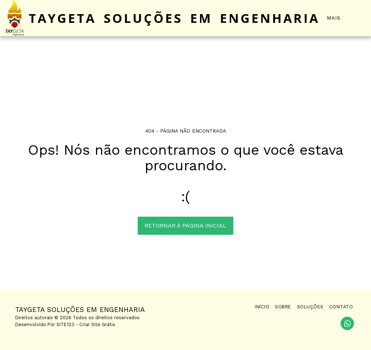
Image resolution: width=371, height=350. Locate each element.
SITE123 (65, 324)
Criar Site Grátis (97, 324)
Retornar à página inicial (185, 225)
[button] (360, 18)
